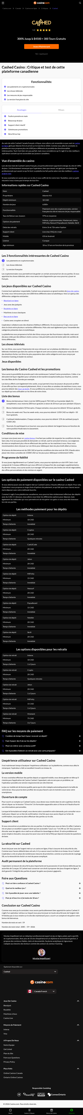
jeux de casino (73, 291)
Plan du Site (8, 1053)
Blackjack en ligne (11, 300)
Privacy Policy (9, 1062)
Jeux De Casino (10, 1001)
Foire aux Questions (12, 1057)
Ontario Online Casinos (13, 1077)
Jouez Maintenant (41, 46)
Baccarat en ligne (11, 316)
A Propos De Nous (11, 1040)
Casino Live (8, 1018)
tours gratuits (23, 389)
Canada (18, 8)
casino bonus (29, 438)
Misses (61, 110)
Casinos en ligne (31, 8)
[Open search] (80, 3)
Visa (5, 1033)
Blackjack (7, 1005)
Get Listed (8, 1049)
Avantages (21, 110)
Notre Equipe (9, 1045)
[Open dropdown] (30, 971)
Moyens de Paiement (12, 1025)
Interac (6, 1029)
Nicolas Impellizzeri (41, 958)
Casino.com (7, 8)
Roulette (7, 1010)
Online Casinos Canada (13, 1073)
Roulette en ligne (11, 308)
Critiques (44, 8)
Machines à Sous (10, 1014)
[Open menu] (3, 3)
